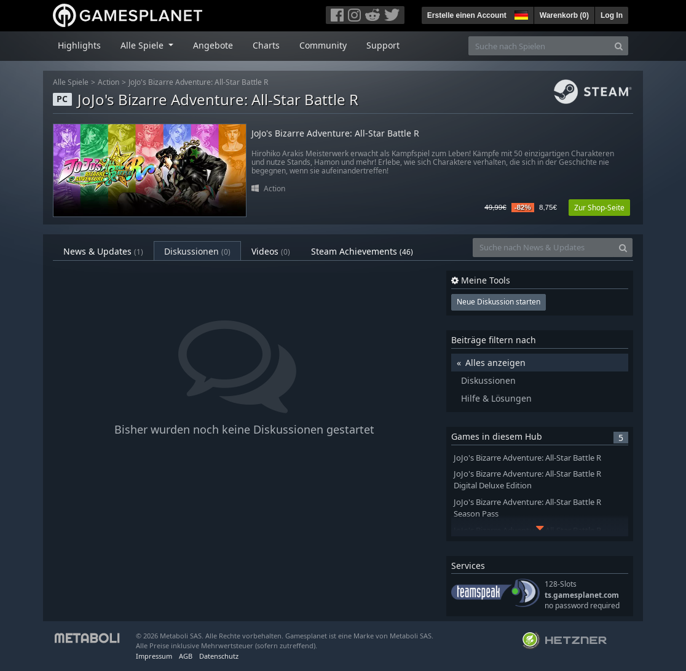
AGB (185, 656)
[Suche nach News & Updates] (543, 247)
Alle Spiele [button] (143, 45)
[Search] (618, 45)
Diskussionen (197, 251)
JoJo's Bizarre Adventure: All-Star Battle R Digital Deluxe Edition (527, 480)
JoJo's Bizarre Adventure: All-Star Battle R (198, 82)
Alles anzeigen (495, 362)
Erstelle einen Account (467, 15)
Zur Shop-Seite (599, 207)
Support (383, 45)
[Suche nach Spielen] (539, 45)
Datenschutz (219, 656)
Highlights (79, 45)
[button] (520, 13)
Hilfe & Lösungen (496, 398)
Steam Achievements (362, 251)
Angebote (213, 45)
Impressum (154, 656)
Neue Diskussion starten (498, 301)
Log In (612, 15)
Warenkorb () (564, 15)
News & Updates (103, 251)
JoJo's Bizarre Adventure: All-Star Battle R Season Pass (527, 508)
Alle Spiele (71, 82)
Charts (266, 45)
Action (108, 82)
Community (323, 45)
